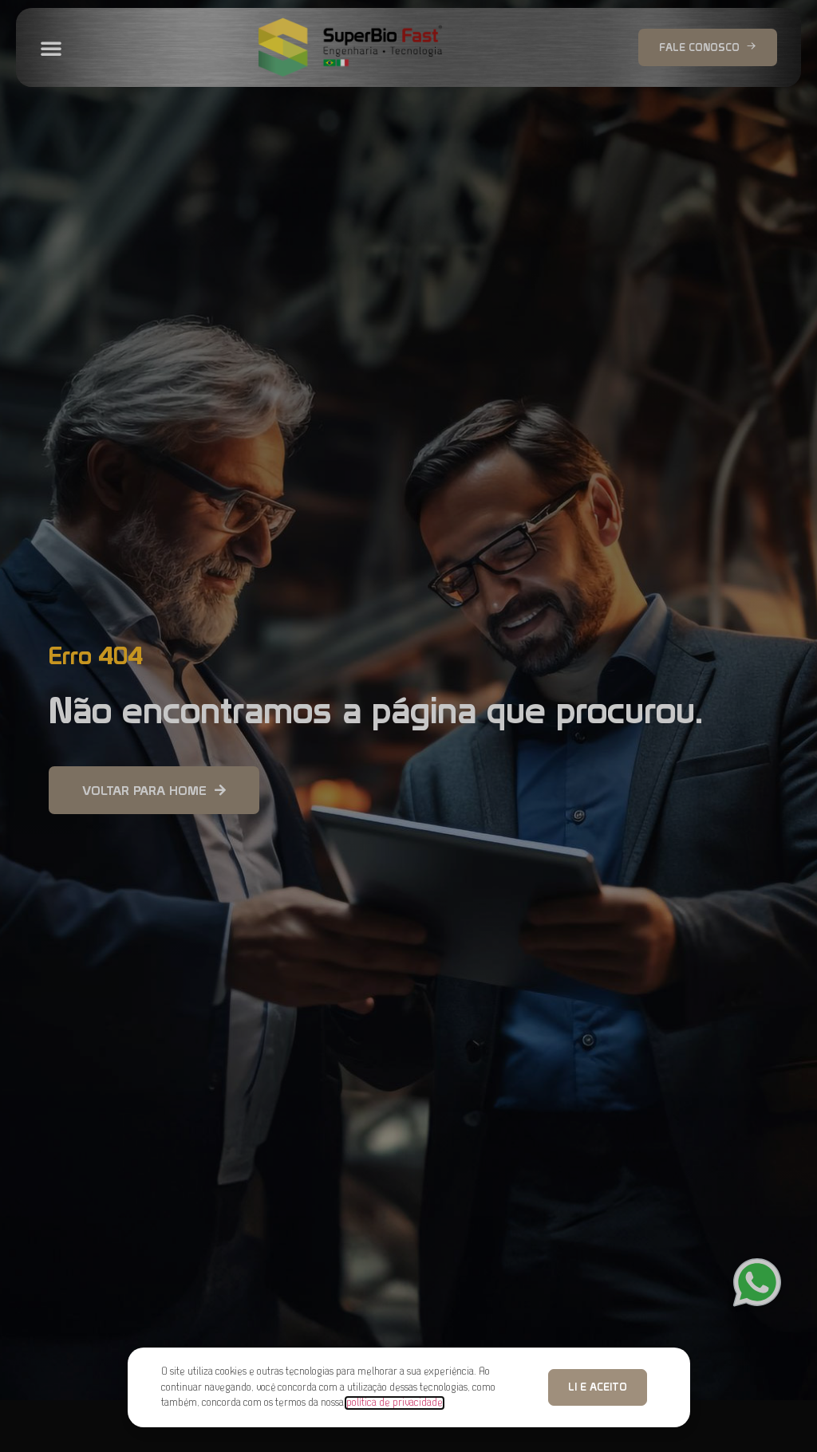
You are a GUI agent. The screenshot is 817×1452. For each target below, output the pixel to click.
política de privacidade (394, 1403)
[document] (408, 726)
